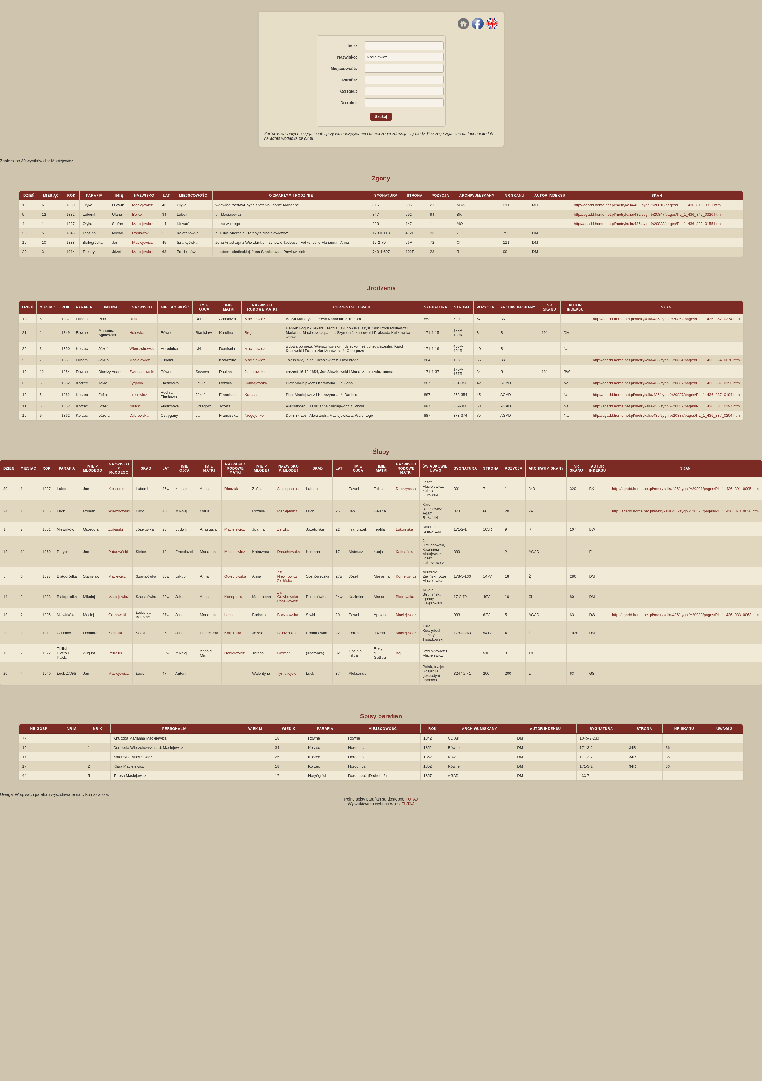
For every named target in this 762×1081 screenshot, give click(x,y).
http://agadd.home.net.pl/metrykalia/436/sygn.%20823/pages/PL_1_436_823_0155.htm (647, 224)
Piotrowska (405, 596)
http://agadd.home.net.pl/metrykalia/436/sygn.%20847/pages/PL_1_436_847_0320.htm (647, 214)
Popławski (140, 233)
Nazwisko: (347, 57)
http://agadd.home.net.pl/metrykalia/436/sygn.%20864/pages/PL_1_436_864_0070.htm (666, 360)
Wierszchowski (141, 348)
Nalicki (134, 406)
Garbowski (117, 615)
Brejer (250, 332)
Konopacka (233, 596)
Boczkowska (287, 615)
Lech (228, 615)
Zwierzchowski (141, 371)
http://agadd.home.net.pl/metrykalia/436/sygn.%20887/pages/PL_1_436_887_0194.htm (666, 395)
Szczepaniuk (288, 489)
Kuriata (251, 395)
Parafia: (349, 80)
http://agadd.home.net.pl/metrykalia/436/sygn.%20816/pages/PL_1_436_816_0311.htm (647, 205)
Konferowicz (406, 576)
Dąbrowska (138, 415)
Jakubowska (255, 371)
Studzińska (286, 633)
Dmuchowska (288, 552)
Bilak (133, 319)
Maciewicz (117, 576)
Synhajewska (256, 383)
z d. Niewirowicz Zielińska (287, 576)
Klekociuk (116, 489)
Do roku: (348, 102)
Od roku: (348, 91)
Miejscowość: (344, 68)
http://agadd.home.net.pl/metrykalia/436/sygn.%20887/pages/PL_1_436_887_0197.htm (666, 406)
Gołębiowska (235, 576)
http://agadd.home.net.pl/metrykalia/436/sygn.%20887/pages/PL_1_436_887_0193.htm (666, 383)
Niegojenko (254, 415)
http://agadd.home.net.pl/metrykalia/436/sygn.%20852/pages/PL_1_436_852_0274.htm (666, 319)
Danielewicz (234, 653)
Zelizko (283, 529)
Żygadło (136, 383)
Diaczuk (231, 489)
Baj (398, 653)
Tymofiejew (286, 673)
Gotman (284, 653)
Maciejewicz (142, 205)
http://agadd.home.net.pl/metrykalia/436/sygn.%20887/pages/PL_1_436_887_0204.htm (666, 415)
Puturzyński (118, 552)
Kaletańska (405, 552)
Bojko (137, 214)
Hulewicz (136, 332)
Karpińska (232, 633)
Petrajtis (115, 653)
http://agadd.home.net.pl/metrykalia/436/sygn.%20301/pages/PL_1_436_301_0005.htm (685, 489)
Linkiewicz (138, 395)
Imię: (352, 45)
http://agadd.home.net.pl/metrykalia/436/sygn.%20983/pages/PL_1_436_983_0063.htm (685, 615)
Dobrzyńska (406, 489)
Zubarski (115, 529)
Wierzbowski (119, 511)
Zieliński (115, 633)
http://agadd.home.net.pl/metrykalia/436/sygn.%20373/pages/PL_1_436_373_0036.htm (685, 511)
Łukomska (404, 529)
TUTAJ (411, 799)
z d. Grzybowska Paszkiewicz (287, 596)
